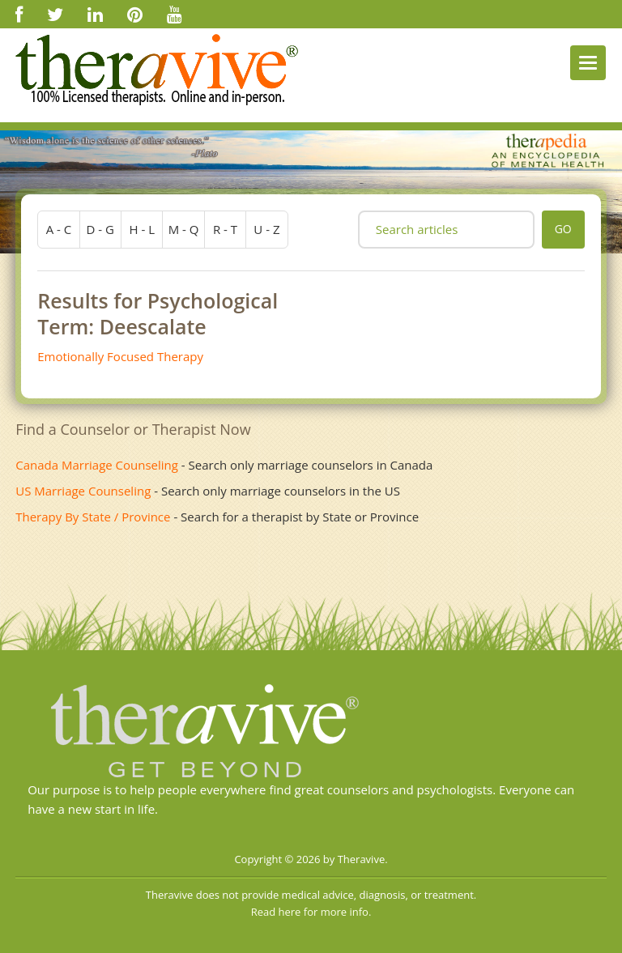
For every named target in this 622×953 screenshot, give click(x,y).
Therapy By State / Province (92, 516)
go (563, 228)
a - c (59, 229)
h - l (142, 229)
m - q (183, 229)
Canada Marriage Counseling (96, 465)
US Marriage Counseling (83, 491)
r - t (225, 229)
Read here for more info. (311, 911)
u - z (266, 229)
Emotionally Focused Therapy (120, 356)
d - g (100, 229)
